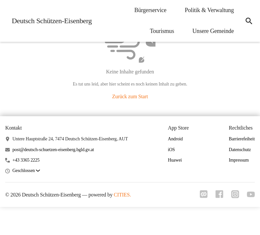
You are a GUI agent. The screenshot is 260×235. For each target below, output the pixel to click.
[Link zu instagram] (235, 196)
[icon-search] (249, 21)
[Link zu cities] (204, 196)
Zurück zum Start (130, 96)
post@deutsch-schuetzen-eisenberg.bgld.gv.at (53, 149)
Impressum (239, 160)
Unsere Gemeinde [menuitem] (213, 31)
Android (175, 138)
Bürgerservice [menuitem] (150, 10)
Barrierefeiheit (242, 138)
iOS (171, 149)
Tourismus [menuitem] (162, 31)
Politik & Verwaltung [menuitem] (209, 10)
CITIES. (122, 194)
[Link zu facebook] (219, 196)
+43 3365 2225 (26, 160)
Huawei (175, 160)
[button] (26, 170)
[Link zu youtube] (251, 195)
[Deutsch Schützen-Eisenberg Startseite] (50, 21)
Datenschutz (240, 149)
